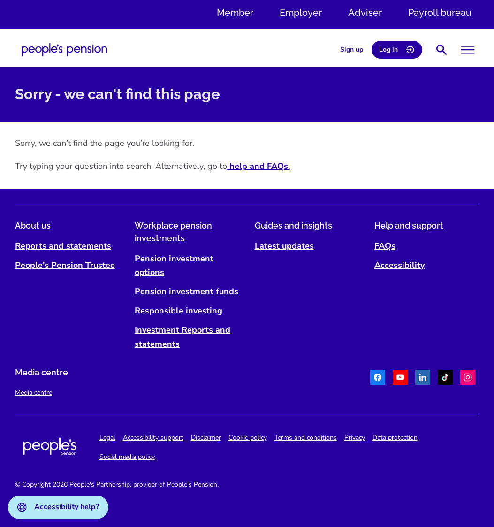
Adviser (365, 12)
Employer (301, 12)
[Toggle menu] (467, 49)
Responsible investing (178, 310)
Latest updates (284, 246)
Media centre (33, 392)
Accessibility (399, 265)
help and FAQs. (258, 166)
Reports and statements (63, 246)
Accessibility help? (58, 507)
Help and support (408, 225)
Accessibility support (153, 437)
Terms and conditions (305, 437)
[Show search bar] (441, 49)
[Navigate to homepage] (64, 50)
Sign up (351, 49)
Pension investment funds (186, 291)
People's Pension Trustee (65, 265)
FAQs (384, 246)
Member (235, 12)
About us (33, 225)
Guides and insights (293, 225)
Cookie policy (247, 437)
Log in (397, 49)
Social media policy (127, 456)
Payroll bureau (439, 12)
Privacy (354, 437)
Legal (107, 437)
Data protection (395, 437)
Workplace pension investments (173, 232)
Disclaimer (206, 437)
